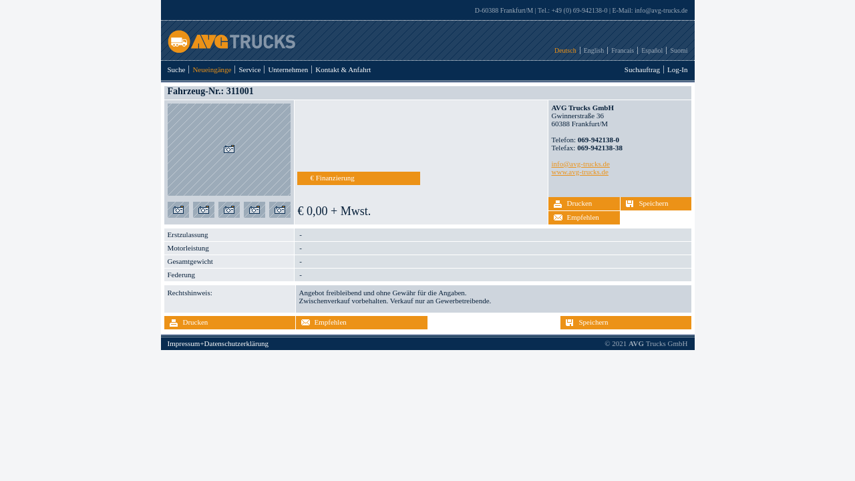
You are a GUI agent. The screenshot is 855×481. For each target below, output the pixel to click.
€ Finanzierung (333, 178)
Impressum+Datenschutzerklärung (218, 343)
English (594, 50)
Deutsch (565, 50)
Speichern (654, 203)
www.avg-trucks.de (580, 172)
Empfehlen (583, 217)
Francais (622, 50)
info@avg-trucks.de (661, 10)
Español (652, 50)
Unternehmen (288, 69)
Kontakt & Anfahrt (343, 69)
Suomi (678, 50)
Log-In (677, 69)
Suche (177, 69)
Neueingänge (211, 69)
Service (249, 69)
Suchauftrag (642, 69)
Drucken (579, 203)
